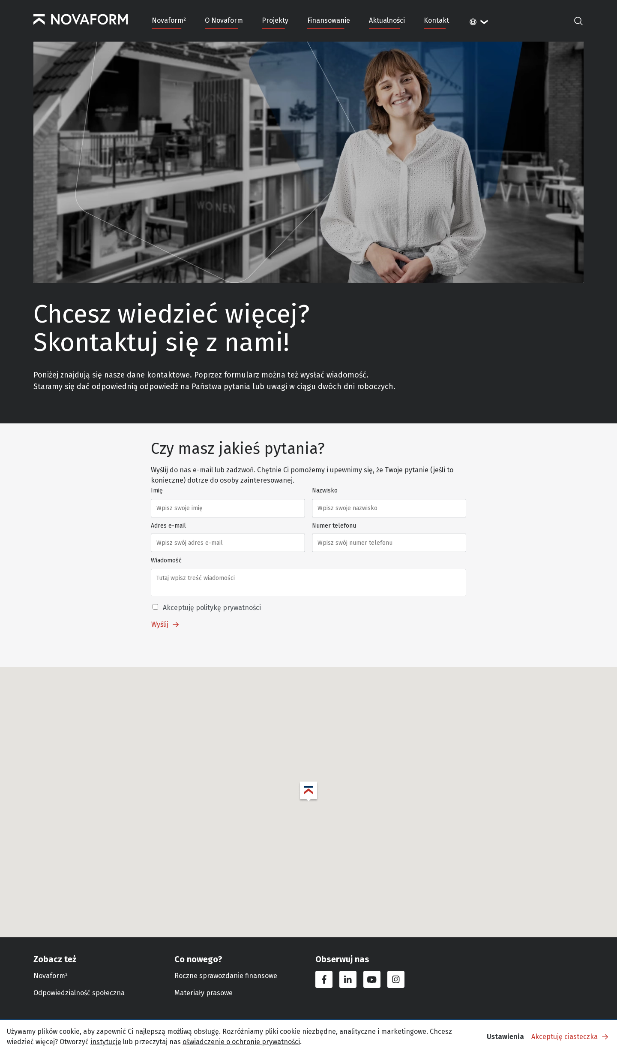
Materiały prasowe (203, 993)
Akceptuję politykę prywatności (212, 608)
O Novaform (224, 20)
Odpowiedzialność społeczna (79, 993)
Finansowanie (328, 20)
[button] (308, 792)
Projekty (275, 20)
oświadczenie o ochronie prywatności (241, 1042)
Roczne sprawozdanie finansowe (225, 976)
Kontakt (436, 20)
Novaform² (169, 20)
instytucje (105, 1042)
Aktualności (387, 20)
